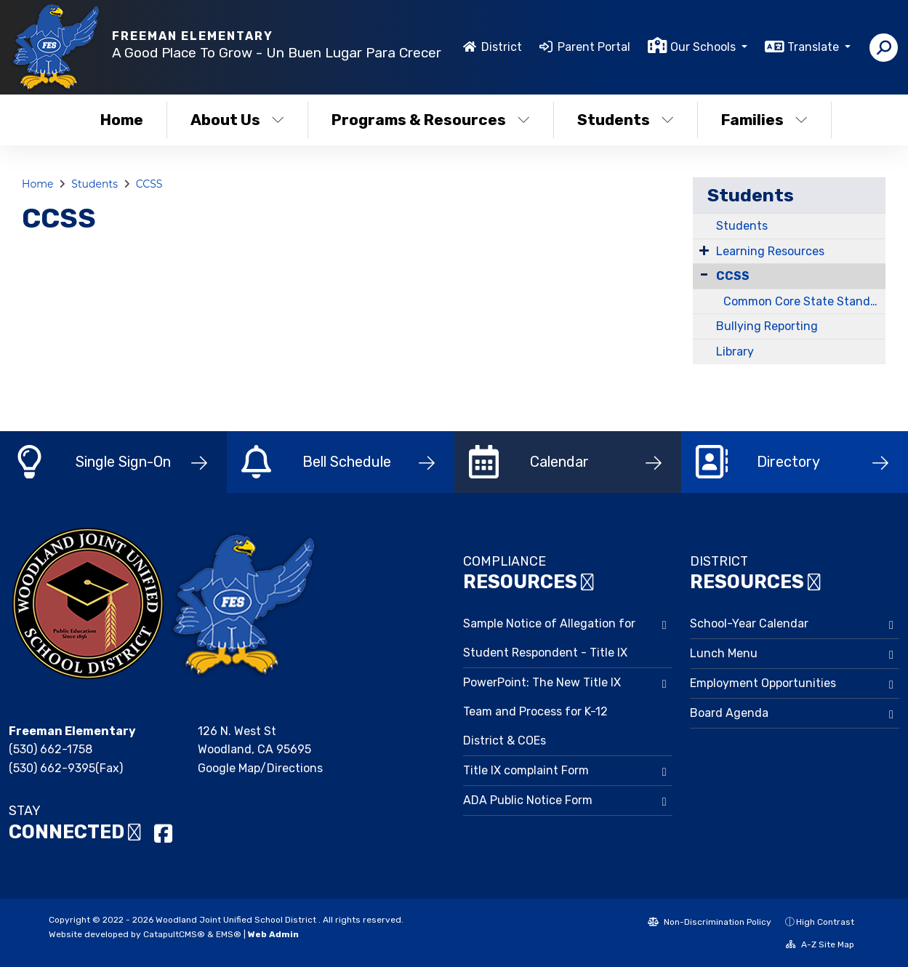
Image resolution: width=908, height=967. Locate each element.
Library (735, 351)
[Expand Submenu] (704, 250)
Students (625, 120)
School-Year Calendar (749, 623)
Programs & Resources (430, 120)
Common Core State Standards (804, 301)
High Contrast (825, 922)
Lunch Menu (724, 653)
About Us (237, 120)
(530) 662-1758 (50, 749)
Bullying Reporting (767, 326)
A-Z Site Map (820, 944)
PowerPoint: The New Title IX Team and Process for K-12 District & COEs (542, 711)
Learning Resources (770, 251)
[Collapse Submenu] (704, 274)
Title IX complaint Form (526, 770)
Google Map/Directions (260, 768)
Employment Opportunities (763, 683)
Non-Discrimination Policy (709, 922)
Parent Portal (594, 47)
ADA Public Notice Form (527, 800)
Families (764, 120)
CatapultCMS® (174, 934)
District (501, 47)
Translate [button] (814, 47)
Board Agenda (729, 713)
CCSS (149, 183)
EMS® (228, 934)
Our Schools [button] (704, 47)
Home (121, 120)
